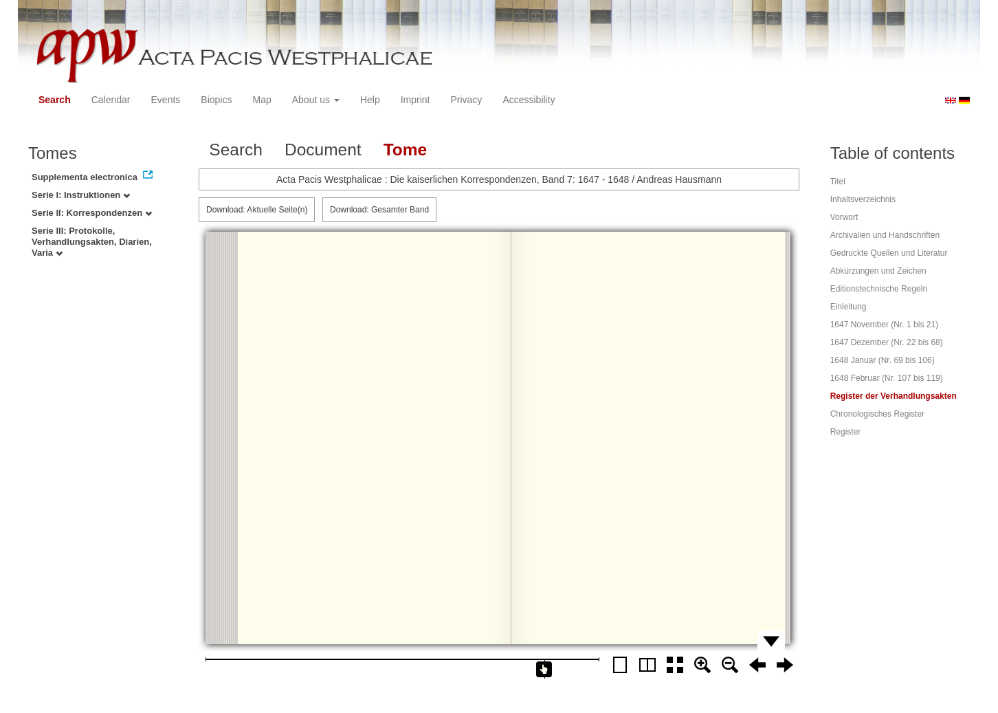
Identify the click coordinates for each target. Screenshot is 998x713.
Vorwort (844, 217)
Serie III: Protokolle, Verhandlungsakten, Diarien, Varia (92, 242)
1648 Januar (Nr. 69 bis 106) (882, 360)
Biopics (216, 99)
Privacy (466, 99)
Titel (837, 181)
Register (845, 432)
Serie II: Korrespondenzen (92, 213)
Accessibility (528, 99)
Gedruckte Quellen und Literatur (889, 253)
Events (166, 99)
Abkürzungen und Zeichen (878, 271)
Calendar (111, 99)
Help (370, 99)
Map (261, 99)
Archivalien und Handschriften (885, 235)
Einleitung (848, 306)
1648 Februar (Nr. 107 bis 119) (886, 378)
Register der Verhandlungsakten (893, 396)
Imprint (415, 99)
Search (54, 99)
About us (316, 99)
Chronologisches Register (877, 414)
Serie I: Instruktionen (81, 195)
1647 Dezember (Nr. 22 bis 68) (886, 342)
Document (323, 149)
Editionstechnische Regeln (878, 289)
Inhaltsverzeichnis (863, 199)
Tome (406, 149)
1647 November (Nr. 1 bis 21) (884, 324)
